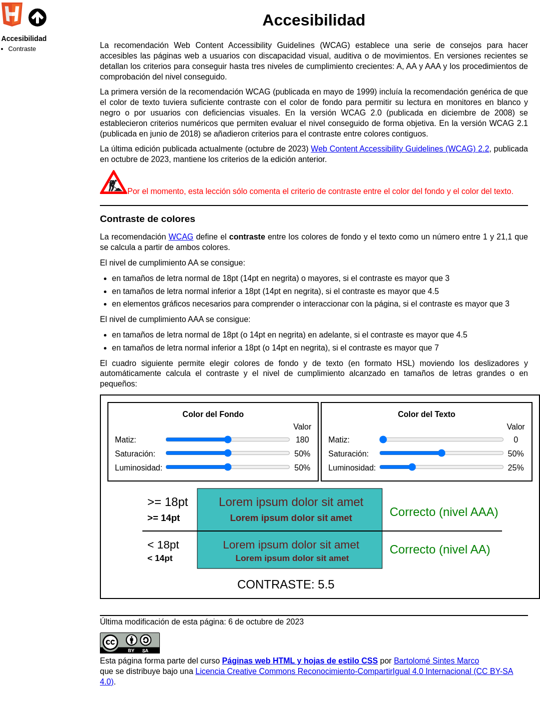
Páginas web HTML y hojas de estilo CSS (300, 660)
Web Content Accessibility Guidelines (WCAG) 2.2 (400, 148)
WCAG (181, 236)
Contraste (22, 48)
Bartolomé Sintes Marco (436, 660)
